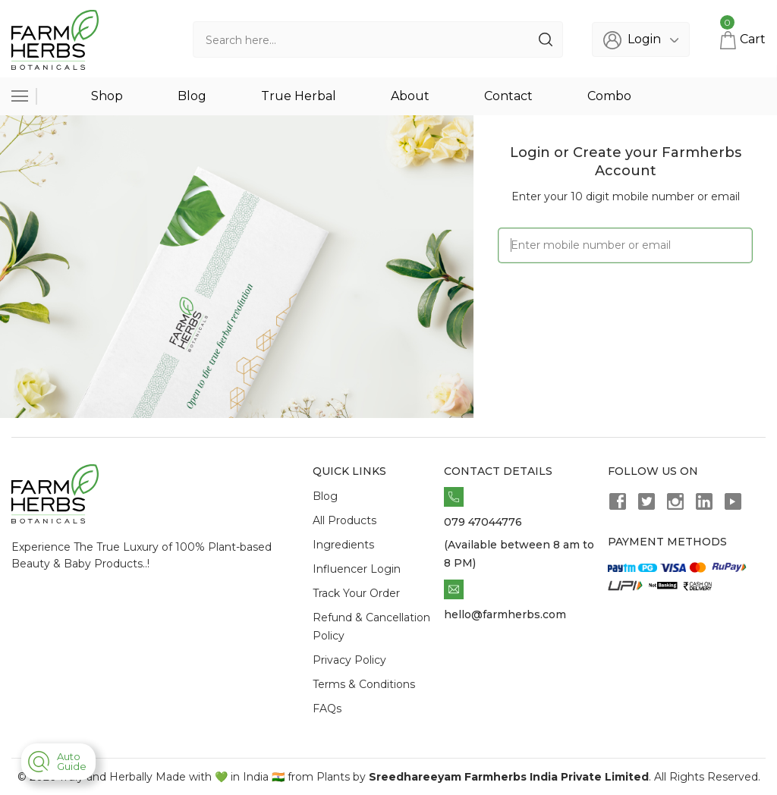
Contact (508, 96)
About (410, 96)
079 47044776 (483, 522)
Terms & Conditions (364, 684)
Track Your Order (356, 593)
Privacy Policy (349, 660)
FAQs (327, 708)
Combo (609, 96)
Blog (192, 96)
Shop (107, 96)
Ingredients (343, 544)
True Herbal (298, 96)
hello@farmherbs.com (505, 614)
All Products (344, 520)
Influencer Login (357, 569)
